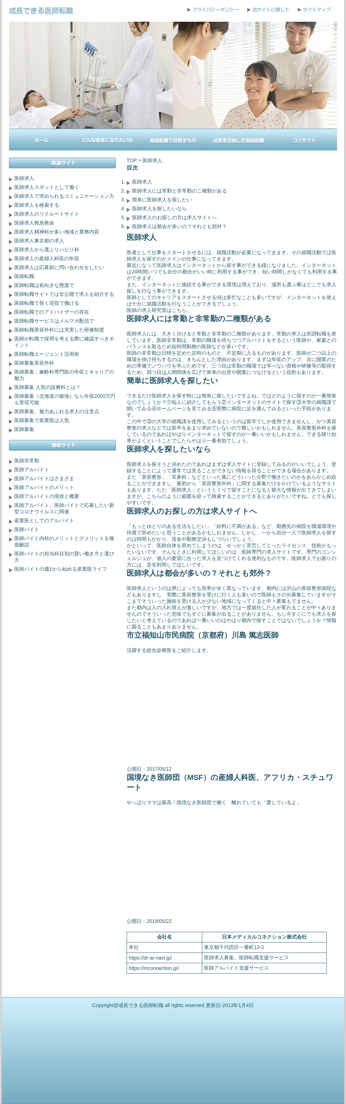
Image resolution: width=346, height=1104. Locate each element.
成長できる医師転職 (140, 1005)
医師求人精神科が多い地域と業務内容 (56, 232)
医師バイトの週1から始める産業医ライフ (60, 569)
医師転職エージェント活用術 (46, 354)
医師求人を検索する (36, 205)
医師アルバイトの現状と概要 (46, 496)
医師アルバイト (31, 469)
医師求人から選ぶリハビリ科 (46, 249)
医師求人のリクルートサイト (46, 214)
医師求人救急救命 (34, 223)
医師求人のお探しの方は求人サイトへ (174, 217)
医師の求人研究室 (147, 310)
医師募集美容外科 (34, 363)
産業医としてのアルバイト (44, 520)
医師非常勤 (26, 460)
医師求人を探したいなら (159, 208)
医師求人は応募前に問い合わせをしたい (59, 267)
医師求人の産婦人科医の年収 (46, 258)
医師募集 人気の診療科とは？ (47, 387)
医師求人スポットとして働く (46, 187)
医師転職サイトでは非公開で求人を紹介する (64, 294)
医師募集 (24, 429)
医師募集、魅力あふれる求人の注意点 (56, 411)
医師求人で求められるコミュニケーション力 (64, 196)
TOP (132, 160)
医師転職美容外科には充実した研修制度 (59, 330)
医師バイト (26, 529)
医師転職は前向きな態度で (44, 285)
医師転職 (24, 276)
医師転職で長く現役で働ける (46, 303)
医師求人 (142, 182)
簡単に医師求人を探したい (162, 199)
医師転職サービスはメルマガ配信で (54, 321)
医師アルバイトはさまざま (44, 478)
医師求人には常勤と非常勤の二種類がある (179, 191)
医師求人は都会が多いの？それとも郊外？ (179, 226)
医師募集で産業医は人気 (41, 420)
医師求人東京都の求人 (39, 240)
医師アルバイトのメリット (44, 487)
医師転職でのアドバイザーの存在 (51, 312)
